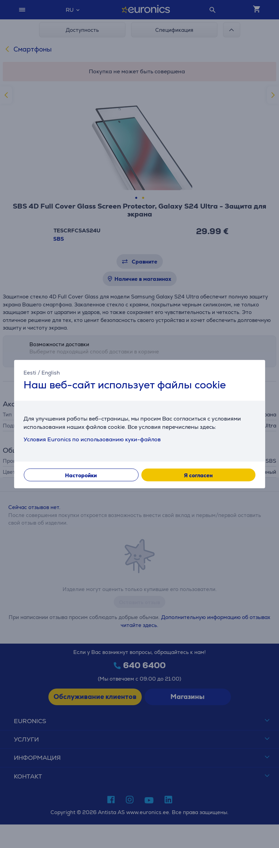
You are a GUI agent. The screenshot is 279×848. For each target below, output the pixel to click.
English (50, 372)
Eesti (30, 372)
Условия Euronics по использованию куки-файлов (92, 439)
